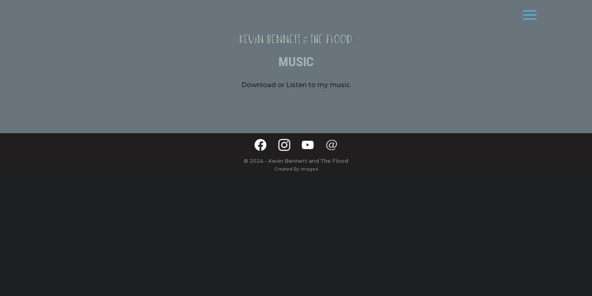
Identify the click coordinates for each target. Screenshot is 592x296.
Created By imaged (296, 169)
